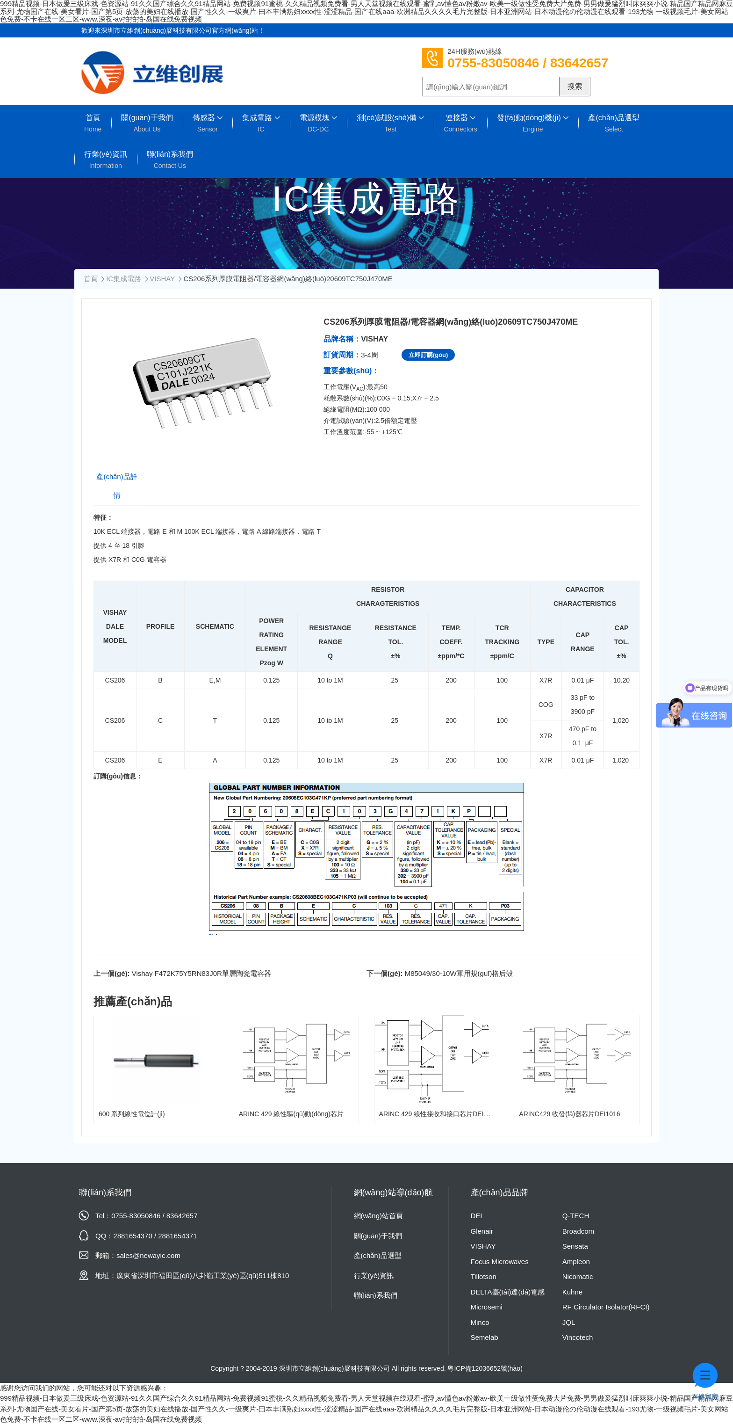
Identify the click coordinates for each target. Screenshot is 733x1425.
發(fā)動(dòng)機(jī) (532, 123)
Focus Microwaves (500, 1261)
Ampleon (576, 1261)
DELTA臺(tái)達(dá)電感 (508, 1292)
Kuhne (572, 1292)
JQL (568, 1322)
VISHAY (162, 279)
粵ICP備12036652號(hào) (484, 1368)
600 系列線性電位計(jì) (132, 1114)
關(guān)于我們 (146, 123)
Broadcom (578, 1231)
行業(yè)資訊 (105, 159)
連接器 (460, 123)
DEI (476, 1216)
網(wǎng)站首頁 (378, 1216)
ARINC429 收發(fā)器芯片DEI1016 (569, 1114)
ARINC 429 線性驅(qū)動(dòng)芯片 (291, 1114)
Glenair (482, 1231)
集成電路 (261, 123)
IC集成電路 (123, 279)
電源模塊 (318, 123)
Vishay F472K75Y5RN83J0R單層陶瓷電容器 (201, 973)
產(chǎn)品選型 (613, 123)
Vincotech (577, 1337)
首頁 (92, 123)
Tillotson (483, 1276)
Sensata (575, 1246)
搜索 (575, 86)
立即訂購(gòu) (428, 354)
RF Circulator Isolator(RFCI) (606, 1307)
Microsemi (487, 1307)
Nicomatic (577, 1276)
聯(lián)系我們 (170, 159)
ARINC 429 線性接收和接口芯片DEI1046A (441, 1114)
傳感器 (208, 123)
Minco (480, 1322)
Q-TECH (575, 1216)
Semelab (484, 1337)
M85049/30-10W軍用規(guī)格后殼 (459, 973)
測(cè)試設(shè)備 (390, 123)
